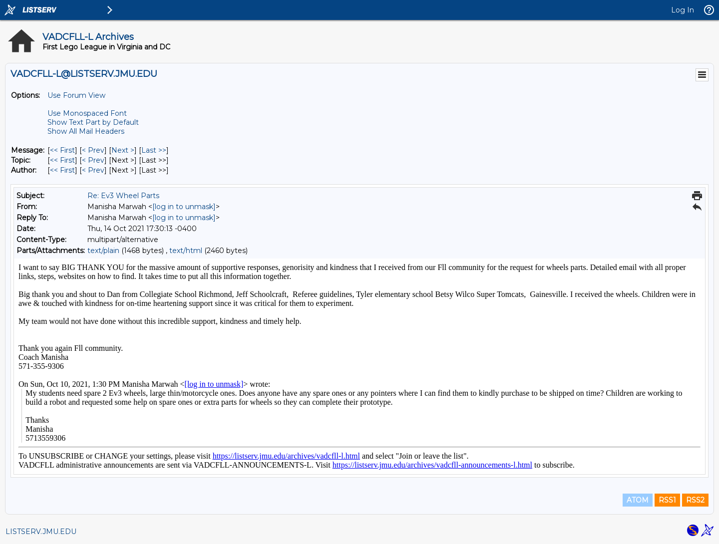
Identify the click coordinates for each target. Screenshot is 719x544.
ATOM (638, 500)
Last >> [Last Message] (153, 150)
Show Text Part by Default (93, 122)
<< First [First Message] (62, 150)
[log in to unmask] (184, 206)
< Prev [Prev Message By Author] (93, 170)
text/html (185, 250)
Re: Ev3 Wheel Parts (123, 195)
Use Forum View (76, 95)
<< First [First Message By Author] (62, 170)
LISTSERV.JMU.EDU (40, 531)
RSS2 (695, 500)
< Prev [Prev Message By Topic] (93, 160)
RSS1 (667, 500)
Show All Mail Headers (85, 131)
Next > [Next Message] (122, 150)
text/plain (103, 250)
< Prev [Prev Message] (93, 150)
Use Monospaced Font (87, 113)
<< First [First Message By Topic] (62, 160)
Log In (682, 9)
